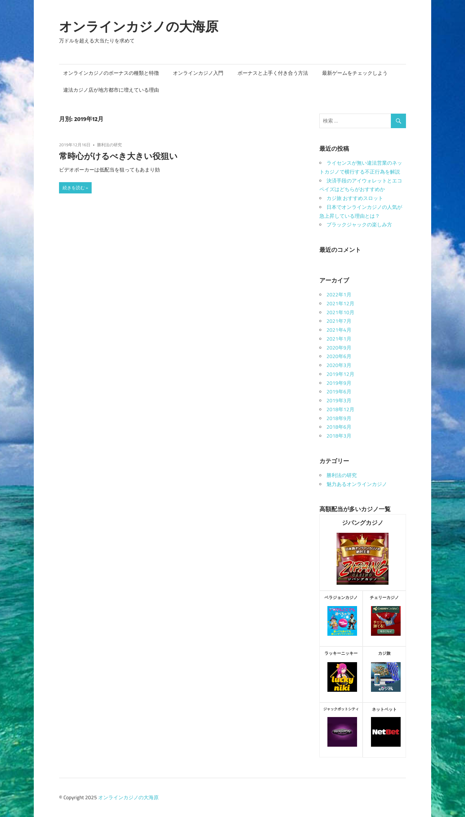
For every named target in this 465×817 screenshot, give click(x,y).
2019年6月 (339, 391)
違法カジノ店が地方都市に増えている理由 (111, 90)
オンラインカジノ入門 (198, 73)
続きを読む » (75, 187)
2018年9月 (339, 418)
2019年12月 (340, 374)
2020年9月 (339, 348)
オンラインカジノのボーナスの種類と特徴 (111, 73)
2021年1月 (339, 339)
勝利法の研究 (109, 145)
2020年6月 (339, 356)
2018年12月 (340, 409)
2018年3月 (339, 436)
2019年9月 (339, 383)
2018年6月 (339, 427)
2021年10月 (340, 312)
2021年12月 (340, 303)
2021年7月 (339, 321)
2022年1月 (339, 294)
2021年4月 (339, 330)
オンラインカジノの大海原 (138, 26)
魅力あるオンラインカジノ (357, 484)
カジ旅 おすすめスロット (355, 198)
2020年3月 (339, 365)
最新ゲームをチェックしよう (355, 73)
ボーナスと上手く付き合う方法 (273, 73)
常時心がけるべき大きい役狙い (118, 156)
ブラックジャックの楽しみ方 (359, 224)
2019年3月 (339, 400)
